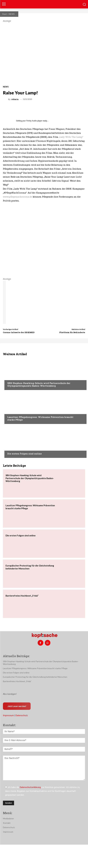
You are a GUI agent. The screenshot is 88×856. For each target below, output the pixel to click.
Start (4, 14)
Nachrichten (14, 377)
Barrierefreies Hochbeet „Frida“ (22, 595)
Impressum (8, 715)
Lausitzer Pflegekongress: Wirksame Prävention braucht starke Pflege (40, 418)
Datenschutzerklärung (30, 787)
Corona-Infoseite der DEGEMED (19, 332)
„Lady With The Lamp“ (71, 136)
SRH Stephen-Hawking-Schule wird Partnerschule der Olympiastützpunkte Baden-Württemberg (38, 384)
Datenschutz (22, 715)
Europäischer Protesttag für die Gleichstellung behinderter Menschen (35, 677)
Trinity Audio (31, 121)
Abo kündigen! (10, 694)
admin (15, 99)
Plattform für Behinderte (72, 332)
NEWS (12, 14)
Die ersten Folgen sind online (24, 453)
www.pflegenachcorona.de (17, 196)
